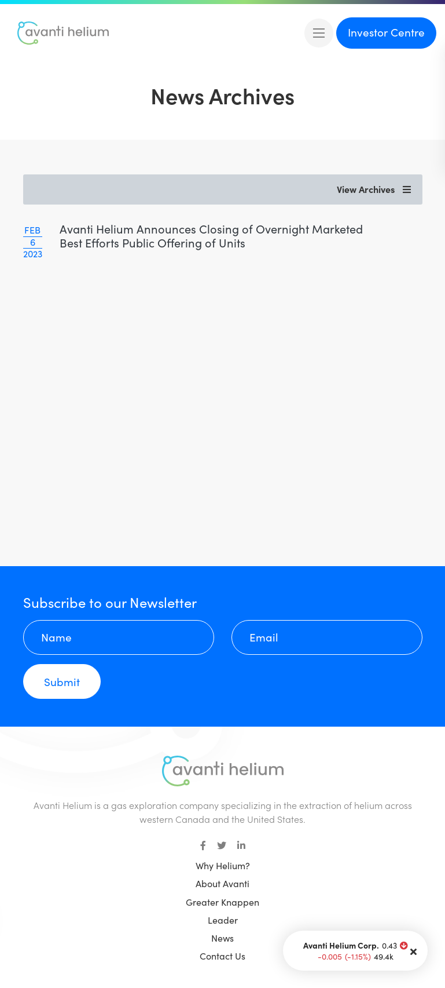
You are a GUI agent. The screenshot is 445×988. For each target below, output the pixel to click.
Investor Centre (386, 31)
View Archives (374, 189)
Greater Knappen (222, 902)
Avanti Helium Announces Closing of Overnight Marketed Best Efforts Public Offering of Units (211, 235)
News (222, 938)
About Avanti (222, 883)
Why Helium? (223, 865)
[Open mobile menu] (318, 33)
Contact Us (222, 956)
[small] (203, 845)
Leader (223, 920)
